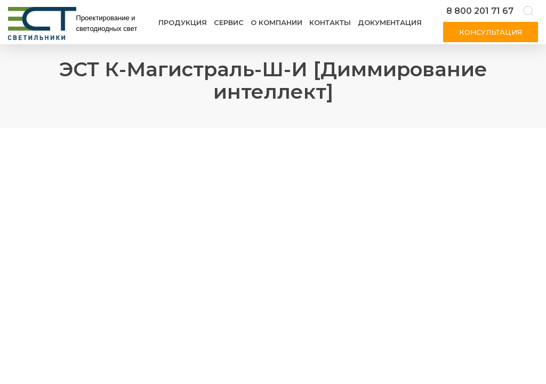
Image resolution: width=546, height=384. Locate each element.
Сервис (229, 22)
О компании (276, 22)
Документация (390, 22)
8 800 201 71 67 (479, 11)
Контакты (330, 22)
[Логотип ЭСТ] (74, 23)
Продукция (182, 22)
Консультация (490, 32)
